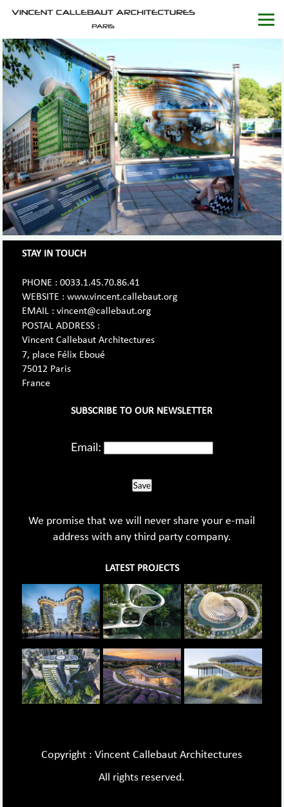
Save (142, 485)
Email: (86, 447)
